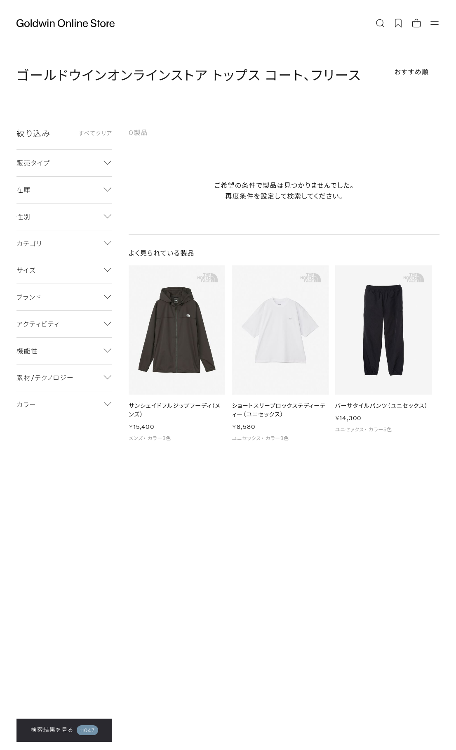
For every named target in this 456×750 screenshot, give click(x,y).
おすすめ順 (412, 71)
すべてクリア (95, 133)
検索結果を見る (64, 730)
